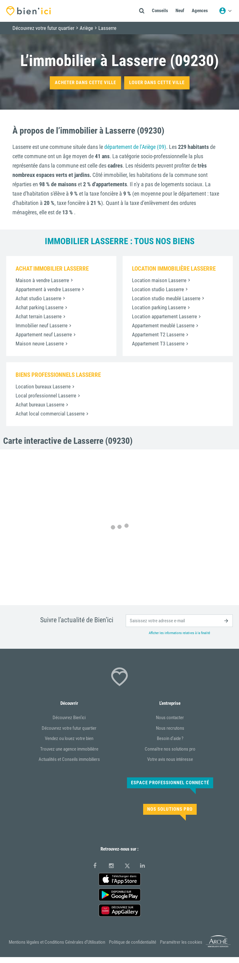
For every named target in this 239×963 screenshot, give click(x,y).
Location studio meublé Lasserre (166, 298)
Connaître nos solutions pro (170, 749)
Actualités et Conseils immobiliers (69, 759)
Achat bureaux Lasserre (40, 404)
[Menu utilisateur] (225, 11)
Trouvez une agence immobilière (69, 749)
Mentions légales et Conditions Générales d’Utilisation (57, 942)
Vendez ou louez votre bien (69, 738)
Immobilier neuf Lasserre (42, 325)
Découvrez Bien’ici (69, 717)
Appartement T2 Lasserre (158, 334)
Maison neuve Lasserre (40, 343)
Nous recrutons (170, 728)
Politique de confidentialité (132, 942)
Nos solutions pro (170, 809)
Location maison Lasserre (159, 280)
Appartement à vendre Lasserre (48, 289)
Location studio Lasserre (158, 289)
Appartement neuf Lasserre (44, 334)
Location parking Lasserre (159, 307)
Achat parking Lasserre (39, 307)
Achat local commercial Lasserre (50, 413)
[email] (179, 620)
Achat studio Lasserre (38, 298)
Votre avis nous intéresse (170, 759)
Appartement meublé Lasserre (163, 325)
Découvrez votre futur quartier (69, 728)
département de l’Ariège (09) (135, 147)
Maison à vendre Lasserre (42, 280)
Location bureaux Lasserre (43, 386)
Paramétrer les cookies (181, 942)
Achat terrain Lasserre (39, 316)
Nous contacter (170, 717)
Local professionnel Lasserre (46, 395)
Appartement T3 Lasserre (158, 343)
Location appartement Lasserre (164, 316)
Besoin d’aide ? (170, 738)
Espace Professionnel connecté (170, 782)
